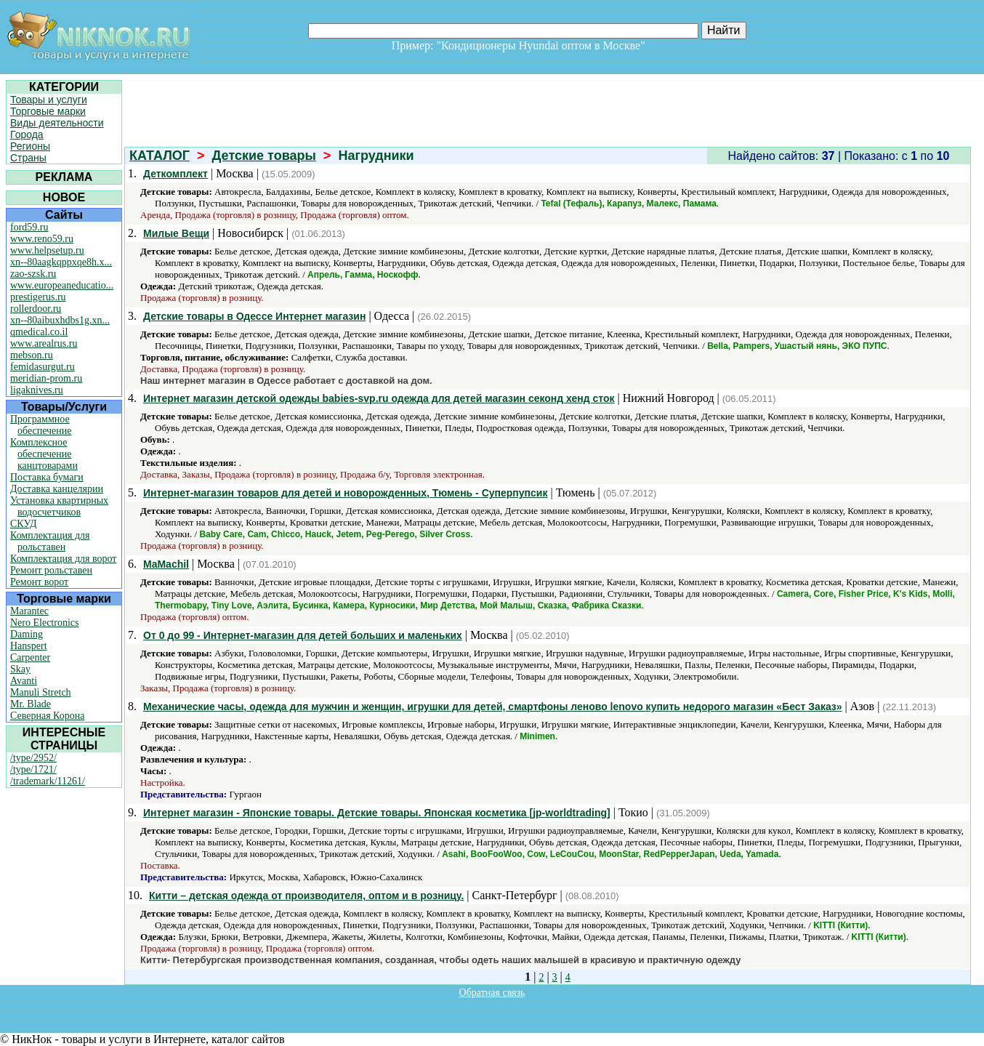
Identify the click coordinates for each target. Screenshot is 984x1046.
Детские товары (264, 155)
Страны (28, 158)
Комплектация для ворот (63, 558)
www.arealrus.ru (43, 343)
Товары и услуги (48, 99)
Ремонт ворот (39, 581)
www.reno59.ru (41, 238)
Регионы (30, 146)
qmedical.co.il (39, 331)
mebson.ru (31, 355)
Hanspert (28, 645)
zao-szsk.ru (33, 273)
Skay (20, 669)
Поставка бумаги (47, 477)
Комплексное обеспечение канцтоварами (44, 454)
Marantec (29, 611)
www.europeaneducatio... (61, 285)
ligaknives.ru (36, 390)
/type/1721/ (33, 769)
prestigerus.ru (38, 296)
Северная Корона (47, 715)
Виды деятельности (57, 123)
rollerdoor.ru (35, 308)
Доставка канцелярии (56, 488)
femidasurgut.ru (42, 366)
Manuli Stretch (40, 692)
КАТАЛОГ (159, 155)
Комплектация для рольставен (50, 541)
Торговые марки (48, 111)
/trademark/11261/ (47, 781)
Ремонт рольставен (51, 570)
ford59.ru (29, 227)
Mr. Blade (30, 704)
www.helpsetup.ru (47, 250)
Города (27, 134)
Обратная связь (492, 992)
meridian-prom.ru (46, 378)
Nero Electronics (44, 622)
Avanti (23, 680)
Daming (26, 634)
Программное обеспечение (41, 425)
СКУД (23, 523)
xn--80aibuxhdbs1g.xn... (60, 320)
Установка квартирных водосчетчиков (59, 506)
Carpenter (30, 657)
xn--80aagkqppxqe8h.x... (61, 262)
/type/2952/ (33, 757)
